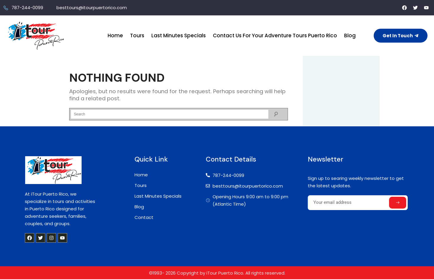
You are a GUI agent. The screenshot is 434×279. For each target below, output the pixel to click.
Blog (350, 35)
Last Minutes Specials (178, 35)
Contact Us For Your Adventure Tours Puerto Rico (275, 35)
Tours (137, 35)
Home (115, 35)
